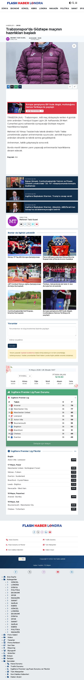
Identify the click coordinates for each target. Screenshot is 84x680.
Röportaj (9, 648)
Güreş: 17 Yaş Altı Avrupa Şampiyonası (24, 257)
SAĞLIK (12, 603)
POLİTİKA (64, 8)
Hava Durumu (12, 540)
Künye (8, 656)
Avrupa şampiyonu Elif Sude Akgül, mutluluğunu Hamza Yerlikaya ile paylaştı (57, 313)
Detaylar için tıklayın (42, 443)
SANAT (74, 8)
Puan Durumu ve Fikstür (15, 545)
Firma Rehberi (12, 643)
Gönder (12, 346)
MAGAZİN (53, 8)
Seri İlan (9, 645)
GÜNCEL (25, 8)
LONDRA (43, 8)
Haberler (10, 25)
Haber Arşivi (48, 550)
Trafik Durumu (49, 540)
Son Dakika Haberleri (14, 550)
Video (8, 637)
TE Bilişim (47, 565)
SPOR (18, 25)
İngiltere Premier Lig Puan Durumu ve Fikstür (28, 669)
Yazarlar (9, 640)
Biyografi (10, 651)
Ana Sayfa (10, 577)
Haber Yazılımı (38, 565)
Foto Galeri (10, 635)
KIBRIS (34, 8)
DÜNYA (5, 8)
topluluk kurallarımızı (28, 353)
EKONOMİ (14, 8)
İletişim (8, 658)
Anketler (9, 653)
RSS (22, 559)
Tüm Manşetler (49, 545)
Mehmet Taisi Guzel (28, 220)
